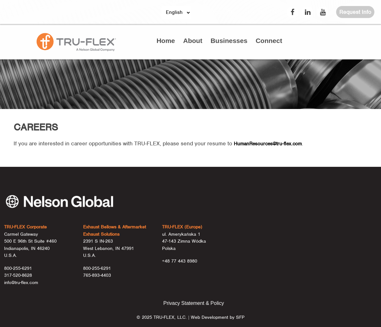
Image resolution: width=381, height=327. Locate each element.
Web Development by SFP (218, 317)
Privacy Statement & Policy (193, 303)
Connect (269, 40)
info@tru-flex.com (21, 282)
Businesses (228, 40)
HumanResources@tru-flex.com (268, 144)
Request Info (355, 12)
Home (165, 40)
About (193, 40)
